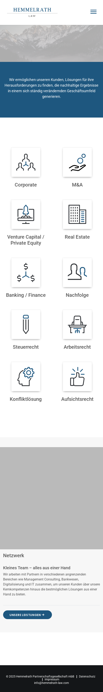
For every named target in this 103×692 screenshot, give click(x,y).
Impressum (52, 679)
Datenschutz (87, 676)
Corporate (26, 185)
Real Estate (77, 237)
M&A (77, 185)
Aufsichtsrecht (77, 399)
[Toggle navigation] (93, 12)
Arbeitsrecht (77, 347)
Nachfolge (77, 295)
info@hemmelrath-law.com (51, 683)
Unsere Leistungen (28, 614)
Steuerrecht (26, 347)
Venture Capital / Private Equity (25, 240)
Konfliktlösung (26, 399)
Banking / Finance (26, 295)
